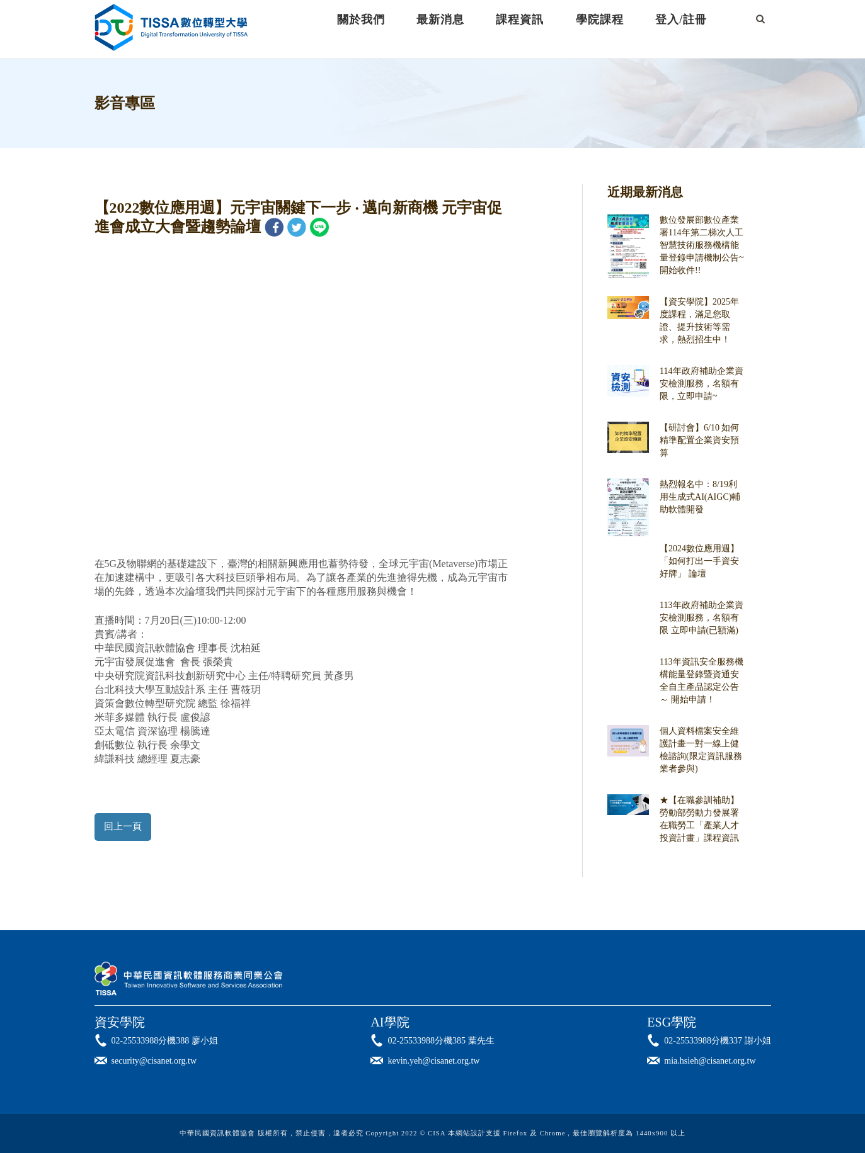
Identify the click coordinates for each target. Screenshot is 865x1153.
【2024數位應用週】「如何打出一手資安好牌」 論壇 (699, 561)
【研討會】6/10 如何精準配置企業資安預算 (699, 440)
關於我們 (361, 19)
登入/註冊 (681, 19)
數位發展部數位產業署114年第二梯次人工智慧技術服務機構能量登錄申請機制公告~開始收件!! (702, 245)
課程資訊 (520, 19)
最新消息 (440, 19)
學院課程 (600, 19)
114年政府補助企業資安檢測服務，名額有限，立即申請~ (701, 383)
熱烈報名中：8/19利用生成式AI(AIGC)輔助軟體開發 (700, 497)
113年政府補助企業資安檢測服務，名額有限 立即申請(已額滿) (701, 617)
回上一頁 (123, 826)
